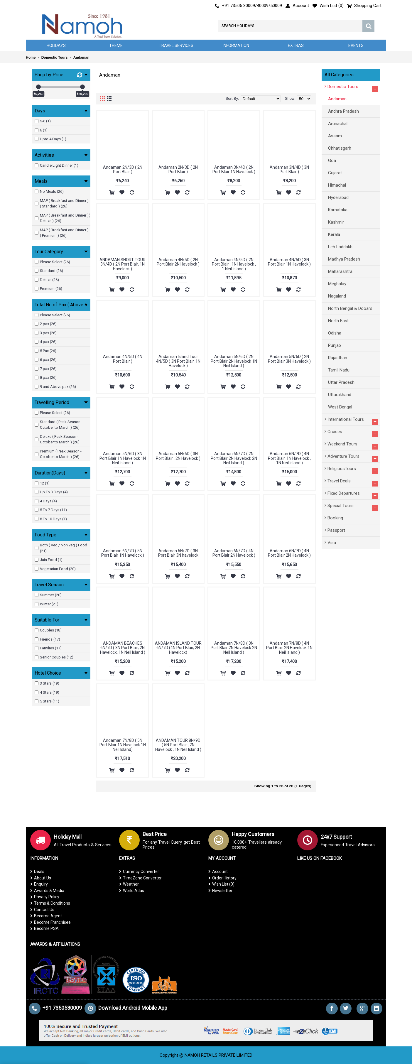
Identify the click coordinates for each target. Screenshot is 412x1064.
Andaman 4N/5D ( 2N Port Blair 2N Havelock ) (178, 261)
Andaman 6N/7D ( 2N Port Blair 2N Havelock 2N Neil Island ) (234, 458)
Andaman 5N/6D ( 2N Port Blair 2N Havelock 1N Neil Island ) (234, 361)
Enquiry (39, 884)
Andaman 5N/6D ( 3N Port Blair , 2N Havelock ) (178, 455)
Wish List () (221, 884)
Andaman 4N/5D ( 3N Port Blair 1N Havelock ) (289, 261)
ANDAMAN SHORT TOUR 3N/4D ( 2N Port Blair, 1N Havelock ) (122, 264)
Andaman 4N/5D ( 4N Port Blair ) (122, 358)
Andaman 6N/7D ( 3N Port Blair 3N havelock (178, 553)
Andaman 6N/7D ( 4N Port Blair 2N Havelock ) (233, 553)
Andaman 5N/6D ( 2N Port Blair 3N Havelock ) (289, 358)
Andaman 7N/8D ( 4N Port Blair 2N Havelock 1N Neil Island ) (289, 648)
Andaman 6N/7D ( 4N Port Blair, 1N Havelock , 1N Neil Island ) (289, 458)
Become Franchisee (50, 922)
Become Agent (46, 915)
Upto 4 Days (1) (50, 139)
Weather (129, 884)
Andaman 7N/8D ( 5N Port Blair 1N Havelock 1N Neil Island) (122, 745)
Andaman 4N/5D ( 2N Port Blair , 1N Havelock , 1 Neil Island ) (234, 264)
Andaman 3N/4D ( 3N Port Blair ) (289, 169)
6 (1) (41, 130)
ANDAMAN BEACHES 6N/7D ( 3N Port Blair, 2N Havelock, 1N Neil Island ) (122, 648)
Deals (37, 871)
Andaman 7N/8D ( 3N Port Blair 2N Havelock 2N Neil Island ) (234, 648)
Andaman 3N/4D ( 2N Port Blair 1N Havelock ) (233, 169)
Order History (222, 878)
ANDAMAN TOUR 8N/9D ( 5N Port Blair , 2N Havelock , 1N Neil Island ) (178, 745)
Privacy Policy (44, 896)
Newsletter (220, 890)
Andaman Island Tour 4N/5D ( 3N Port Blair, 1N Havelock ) (178, 361)
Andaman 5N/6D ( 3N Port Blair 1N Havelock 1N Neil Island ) (122, 458)
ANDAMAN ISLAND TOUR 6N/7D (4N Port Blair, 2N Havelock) (178, 648)
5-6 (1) (43, 121)
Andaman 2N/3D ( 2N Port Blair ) (122, 169)
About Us (40, 878)
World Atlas (131, 890)
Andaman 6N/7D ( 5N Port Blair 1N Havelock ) (122, 553)
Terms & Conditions (50, 903)
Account (218, 871)
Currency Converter (139, 871)
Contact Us (42, 909)
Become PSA (44, 928)
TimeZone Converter (140, 878)
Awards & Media (47, 890)
